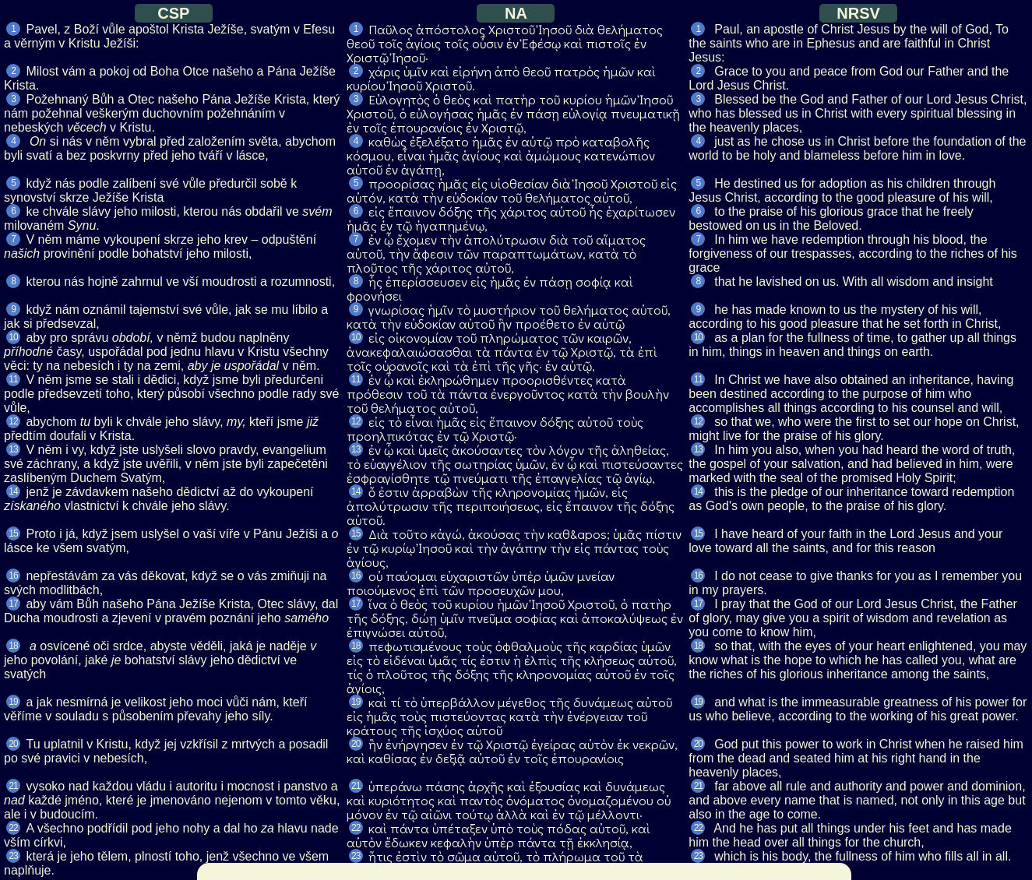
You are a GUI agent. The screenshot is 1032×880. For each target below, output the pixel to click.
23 (13, 855)
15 (13, 533)
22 (13, 827)
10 (13, 337)
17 (13, 603)
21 (13, 785)
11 (13, 379)
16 (13, 575)
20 (13, 743)
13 (13, 449)
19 (13, 701)
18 (13, 645)
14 (13, 491)
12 (13, 421)
